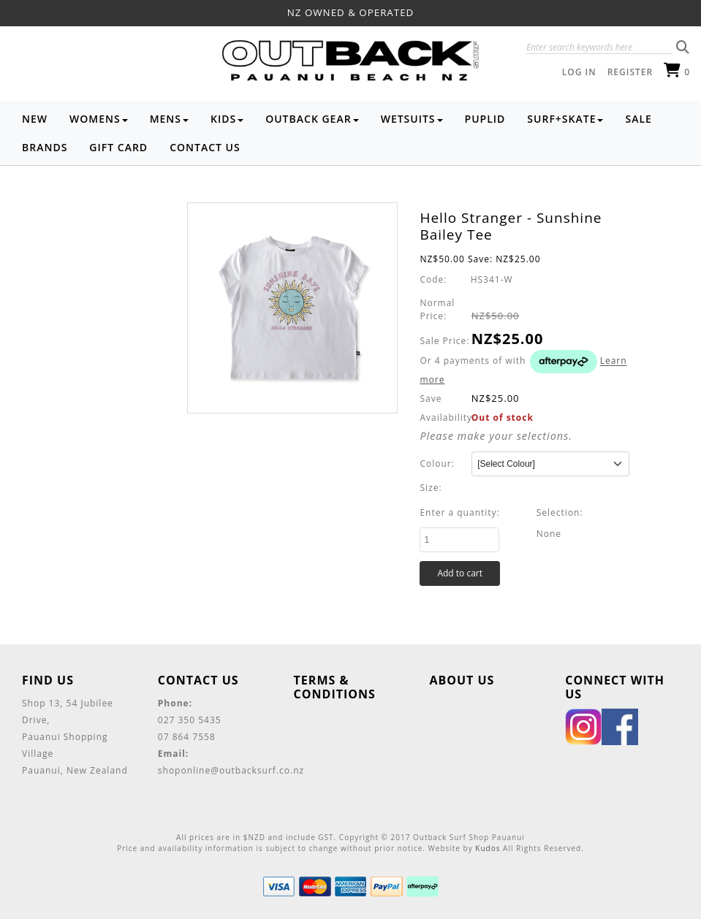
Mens (169, 119)
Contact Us (205, 147)
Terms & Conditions (335, 687)
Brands (44, 147)
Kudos (487, 848)
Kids (227, 119)
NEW (35, 119)
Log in (579, 72)
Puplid (485, 119)
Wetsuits (412, 119)
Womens (98, 119)
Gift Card (118, 147)
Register (630, 72)
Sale (638, 119)
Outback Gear (311, 119)
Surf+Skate (565, 119)
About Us (461, 680)
